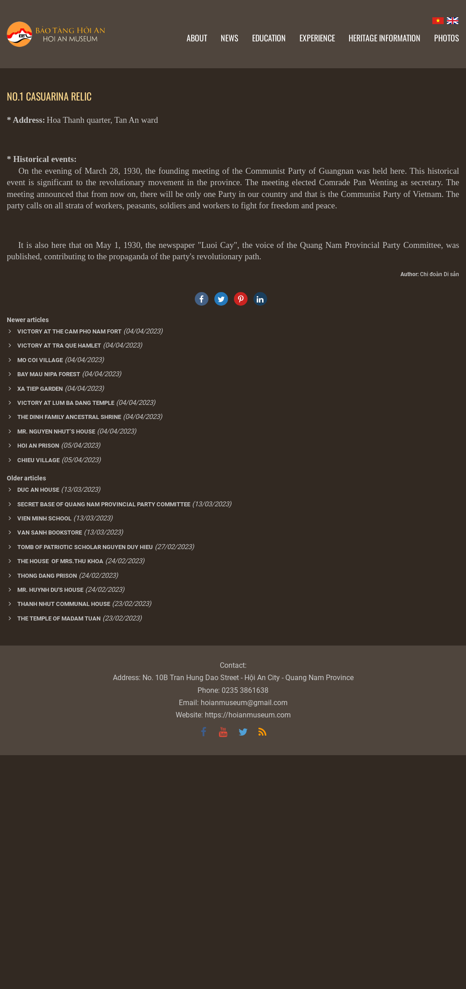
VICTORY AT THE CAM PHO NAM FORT (69, 565)
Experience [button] (317, 38)
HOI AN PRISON (38, 679)
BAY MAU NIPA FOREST (48, 608)
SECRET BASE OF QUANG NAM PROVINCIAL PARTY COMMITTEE (103, 738)
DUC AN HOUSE (38, 723)
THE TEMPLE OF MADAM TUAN (59, 852)
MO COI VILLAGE (40, 593)
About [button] (197, 38)
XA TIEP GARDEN (40, 622)
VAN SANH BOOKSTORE (49, 766)
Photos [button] (446, 38)
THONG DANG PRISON (47, 809)
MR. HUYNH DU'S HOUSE (50, 823)
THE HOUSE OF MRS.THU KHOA (60, 795)
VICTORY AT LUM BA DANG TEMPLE (65, 636)
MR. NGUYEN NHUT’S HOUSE (56, 665)
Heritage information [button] (384, 38)
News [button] (229, 38)
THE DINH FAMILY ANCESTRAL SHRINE (69, 650)
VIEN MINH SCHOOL (44, 752)
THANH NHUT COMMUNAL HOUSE (63, 837)
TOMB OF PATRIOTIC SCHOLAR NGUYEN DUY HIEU (85, 780)
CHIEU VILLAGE (38, 694)
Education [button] (269, 38)
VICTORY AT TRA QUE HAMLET (59, 579)
